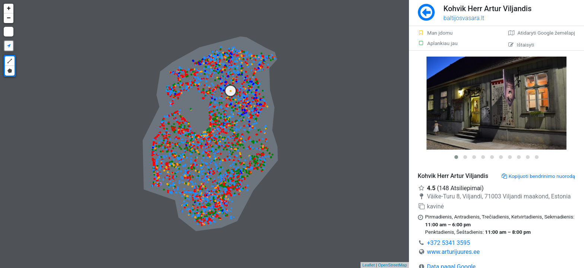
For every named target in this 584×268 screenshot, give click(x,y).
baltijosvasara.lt (464, 18)
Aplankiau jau (438, 43)
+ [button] (9, 8)
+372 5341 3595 (448, 242)
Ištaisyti (521, 45)
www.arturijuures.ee (453, 251)
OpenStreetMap (392, 265)
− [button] (9, 18)
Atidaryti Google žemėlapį (541, 33)
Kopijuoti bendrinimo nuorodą (538, 176)
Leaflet (368, 265)
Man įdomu (435, 33)
